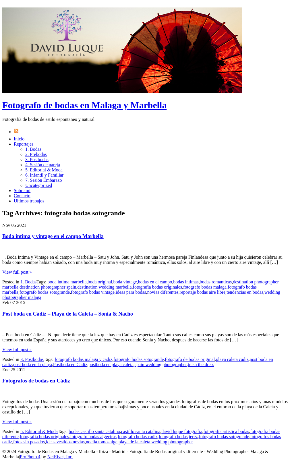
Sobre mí (22, 190)
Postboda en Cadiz (70, 364)
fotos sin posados (29, 441)
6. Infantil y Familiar (44, 175)
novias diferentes (163, 292)
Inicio (19, 138)
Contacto (22, 195)
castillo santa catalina (140, 431)
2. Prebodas (36, 154)
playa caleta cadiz (232, 359)
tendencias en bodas (245, 292)
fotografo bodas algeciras (93, 436)
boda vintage (125, 281)
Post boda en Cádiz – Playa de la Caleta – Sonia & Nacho (67, 314)
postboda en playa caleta (111, 364)
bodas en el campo (155, 281)
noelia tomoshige (101, 441)
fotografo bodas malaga (205, 287)
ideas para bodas (131, 292)
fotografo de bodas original (190, 359)
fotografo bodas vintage (93, 292)
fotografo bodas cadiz (138, 436)
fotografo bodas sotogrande (45, 292)
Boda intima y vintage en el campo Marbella (53, 236)
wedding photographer (172, 441)
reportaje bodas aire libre (202, 292)
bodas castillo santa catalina (94, 431)
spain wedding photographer (161, 364)
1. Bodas (33, 149)
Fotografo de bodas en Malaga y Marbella (84, 105)
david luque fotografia (181, 431)
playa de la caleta (134, 441)
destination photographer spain (48, 287)
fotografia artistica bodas (226, 431)
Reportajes (23, 144)
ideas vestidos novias (65, 441)
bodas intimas (185, 281)
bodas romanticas (216, 281)
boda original (100, 281)
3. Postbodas (37, 159)
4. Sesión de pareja (42, 164)
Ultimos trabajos (29, 200)
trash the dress (201, 364)
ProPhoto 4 (30, 456)
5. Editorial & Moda (44, 169)
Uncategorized (38, 185)
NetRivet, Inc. (60, 456)
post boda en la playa (32, 364)
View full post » (17, 272)
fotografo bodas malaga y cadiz (83, 359)
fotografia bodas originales (157, 287)
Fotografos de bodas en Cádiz (36, 381)
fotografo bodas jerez (178, 436)
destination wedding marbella (104, 287)
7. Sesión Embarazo (43, 180)
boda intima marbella (67, 281)
